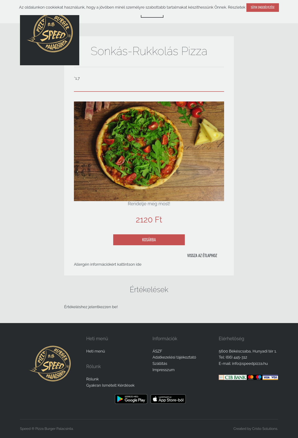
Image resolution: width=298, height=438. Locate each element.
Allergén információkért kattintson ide (108, 264)
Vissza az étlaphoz (202, 255)
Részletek (236, 7)
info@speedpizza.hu (250, 363)
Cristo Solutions (264, 429)
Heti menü (95, 351)
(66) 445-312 (236, 357)
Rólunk (92, 379)
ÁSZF (157, 351)
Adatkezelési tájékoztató (174, 357)
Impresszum (163, 369)
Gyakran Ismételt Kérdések (110, 385)
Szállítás (159, 363)
